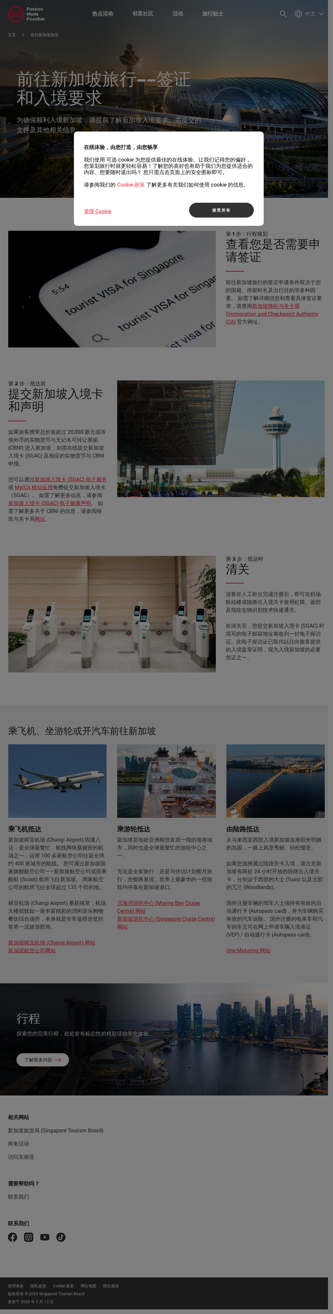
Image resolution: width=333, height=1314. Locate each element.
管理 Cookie (97, 211)
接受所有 (221, 210)
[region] (169, 179)
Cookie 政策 (131, 184)
